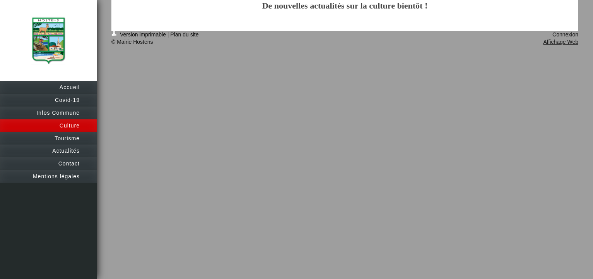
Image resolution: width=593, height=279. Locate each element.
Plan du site (184, 34)
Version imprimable (139, 34)
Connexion (565, 34)
